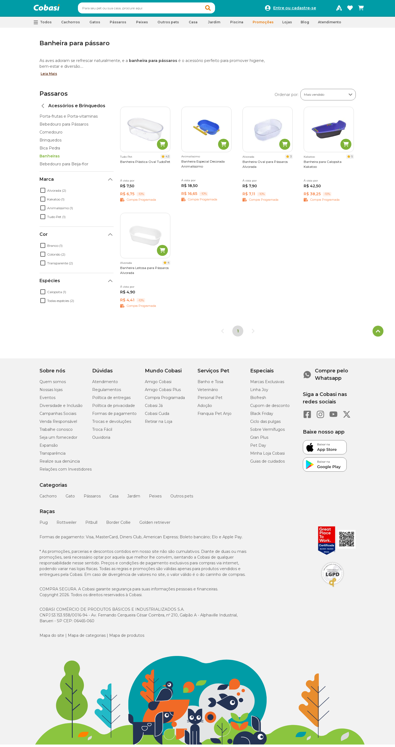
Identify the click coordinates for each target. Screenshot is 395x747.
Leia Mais (49, 76)
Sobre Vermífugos (267, 431)
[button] (218, 9)
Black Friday (261, 416)
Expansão (49, 447)
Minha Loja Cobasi (267, 455)
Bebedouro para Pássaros (64, 126)
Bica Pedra (50, 150)
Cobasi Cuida (157, 416)
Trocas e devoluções (111, 423)
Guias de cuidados (267, 463)
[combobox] (156, 9)
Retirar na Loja (158, 423)
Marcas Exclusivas (267, 384)
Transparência (53, 455)
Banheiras (50, 158)
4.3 (167, 159)
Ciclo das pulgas (265, 423)
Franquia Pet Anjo (215, 416)
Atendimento (329, 24)
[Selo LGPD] (332, 589)
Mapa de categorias (87, 637)
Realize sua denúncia (60, 463)
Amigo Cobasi (158, 384)
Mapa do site (52, 637)
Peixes (155, 498)
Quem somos (53, 384)
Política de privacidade (113, 408)
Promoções (263, 24)
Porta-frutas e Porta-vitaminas (69, 118)
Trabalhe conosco (56, 431)
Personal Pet (210, 400)
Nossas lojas (51, 392)
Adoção (205, 408)
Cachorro (48, 498)
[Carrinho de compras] (361, 9)
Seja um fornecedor (58, 439)
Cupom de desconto (270, 408)
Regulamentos (106, 392)
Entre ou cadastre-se (294, 9)
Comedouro (51, 134)
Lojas (287, 24)
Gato (70, 498)
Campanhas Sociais (58, 416)
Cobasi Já (154, 408)
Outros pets (181, 498)
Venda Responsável (58, 423)
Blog (305, 24)
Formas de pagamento (114, 416)
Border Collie (118, 524)
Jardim (133, 498)
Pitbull (91, 524)
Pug (44, 524)
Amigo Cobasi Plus (163, 392)
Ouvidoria (101, 439)
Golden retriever (154, 524)
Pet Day (258, 447)
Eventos (47, 400)
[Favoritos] (350, 9)
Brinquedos (50, 142)
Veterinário (208, 392)
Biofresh (258, 400)
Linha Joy (259, 392)
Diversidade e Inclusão (61, 408)
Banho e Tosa (210, 384)
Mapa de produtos (126, 637)
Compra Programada (165, 400)
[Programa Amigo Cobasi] (339, 9)
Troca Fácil (102, 431)
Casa (114, 498)
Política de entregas (111, 400)
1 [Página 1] (238, 333)
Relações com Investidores (66, 471)
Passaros (54, 96)
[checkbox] (42, 192)
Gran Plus (259, 439)
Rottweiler (67, 524)
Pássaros (92, 498)
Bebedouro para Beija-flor (64, 166)
